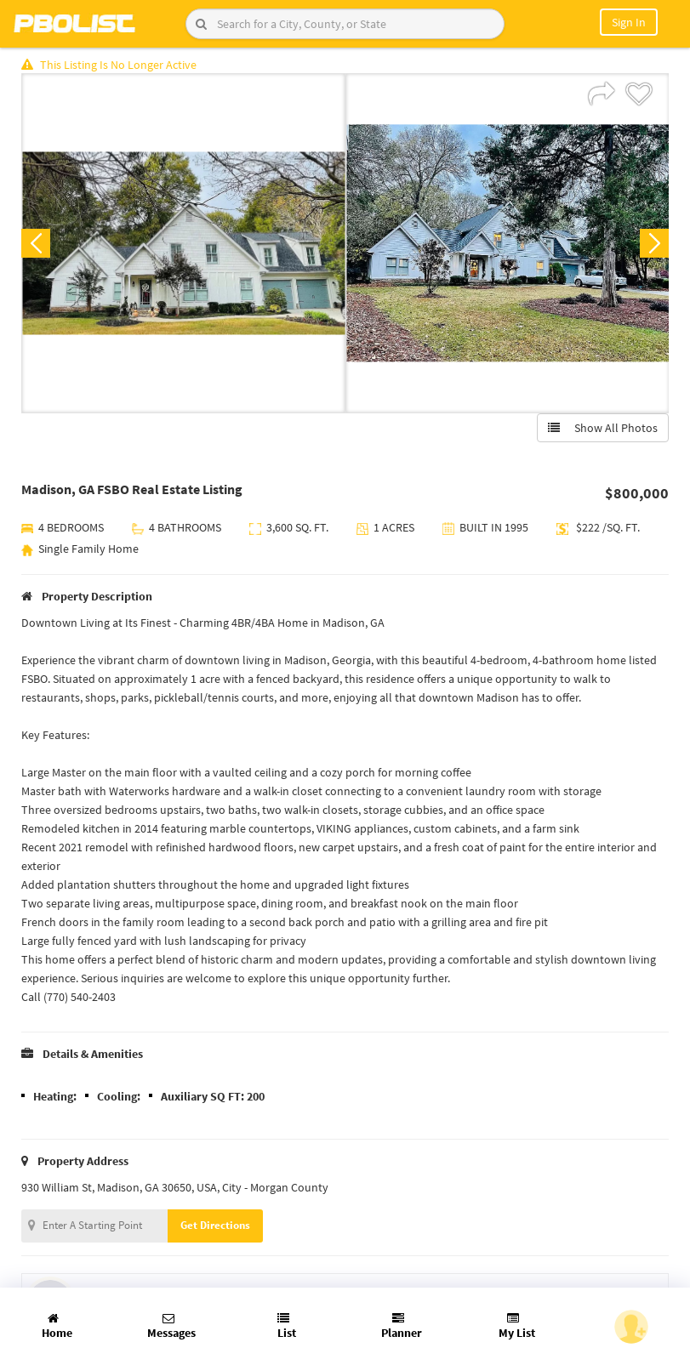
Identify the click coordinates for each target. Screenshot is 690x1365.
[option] (183, 243)
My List (517, 1326)
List (286, 1326)
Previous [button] (35, 243)
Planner (401, 1326)
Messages (171, 1326)
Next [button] (654, 243)
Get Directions (215, 1225)
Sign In (629, 22)
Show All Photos (603, 427)
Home (57, 1326)
